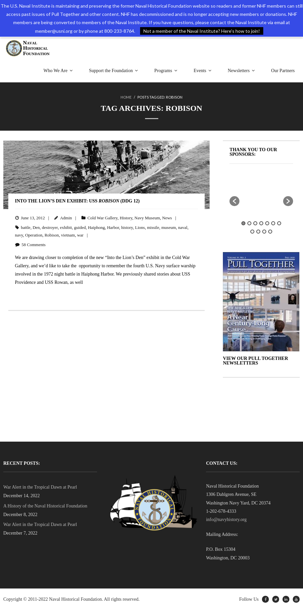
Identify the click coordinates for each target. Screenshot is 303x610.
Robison (51, 235)
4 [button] (261, 223)
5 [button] (267, 223)
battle (25, 227)
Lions (140, 227)
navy (19, 235)
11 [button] (270, 232)
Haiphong (96, 227)
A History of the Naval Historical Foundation (45, 505)
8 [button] (252, 232)
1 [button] (243, 223)
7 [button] (279, 223)
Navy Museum (147, 217)
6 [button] (273, 223)
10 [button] (264, 232)
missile (153, 227)
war (80, 235)
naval (182, 227)
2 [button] (249, 223)
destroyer (50, 227)
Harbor (113, 227)
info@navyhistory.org (226, 519)
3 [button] (255, 223)
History (126, 217)
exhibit (66, 227)
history (127, 227)
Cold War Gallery (102, 217)
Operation (33, 235)
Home (126, 97)
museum (168, 227)
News (167, 217)
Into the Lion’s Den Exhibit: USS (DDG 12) (77, 200)
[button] (234, 201)
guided (80, 227)
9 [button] (258, 232)
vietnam (68, 235)
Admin (66, 217)
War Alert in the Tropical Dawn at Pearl (40, 487)
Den (36, 227)
